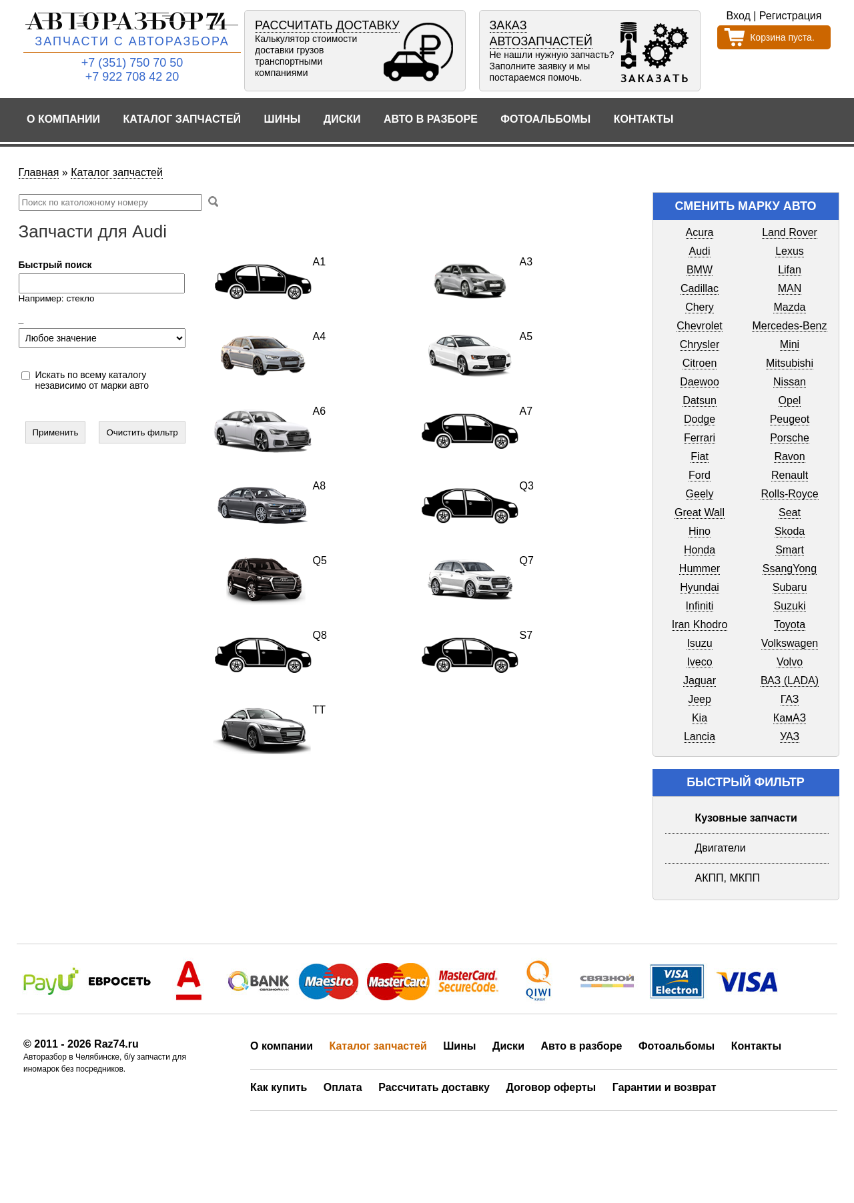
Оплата (343, 1087)
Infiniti (700, 606)
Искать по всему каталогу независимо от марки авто (92, 380)
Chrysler (700, 344)
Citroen (700, 363)
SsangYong (790, 568)
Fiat (700, 456)
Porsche (789, 437)
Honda (699, 549)
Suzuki (789, 606)
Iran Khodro (700, 624)
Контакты (644, 119)
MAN (790, 288)
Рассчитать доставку (434, 1087)
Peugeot (790, 419)
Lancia (699, 736)
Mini (789, 344)
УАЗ (789, 736)
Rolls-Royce (789, 493)
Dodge (699, 419)
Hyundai (699, 587)
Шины (282, 119)
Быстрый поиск (55, 264)
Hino (700, 531)
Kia (699, 718)
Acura (700, 232)
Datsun (700, 400)
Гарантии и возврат (664, 1087)
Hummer (699, 568)
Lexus (789, 251)
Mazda (789, 307)
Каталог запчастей (182, 119)
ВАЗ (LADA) (790, 680)
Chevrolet (699, 325)
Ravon (789, 456)
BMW (700, 269)
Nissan (789, 381)
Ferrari (699, 437)
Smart (789, 549)
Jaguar (699, 680)
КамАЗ (789, 718)
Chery (699, 307)
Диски (342, 119)
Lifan (789, 269)
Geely (700, 493)
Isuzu (699, 643)
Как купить (278, 1087)
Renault (789, 475)
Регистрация (790, 15)
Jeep (699, 699)
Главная (39, 172)
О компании (63, 119)
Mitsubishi (789, 363)
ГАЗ (790, 699)
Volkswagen (789, 643)
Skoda (790, 531)
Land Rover (789, 232)
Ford (700, 475)
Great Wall (700, 512)
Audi (699, 251)
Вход (739, 15)
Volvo (790, 662)
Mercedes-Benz (789, 325)
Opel (790, 400)
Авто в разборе (431, 119)
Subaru (790, 587)
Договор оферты (551, 1087)
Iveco (699, 662)
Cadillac (700, 288)
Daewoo (699, 381)
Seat (790, 512)
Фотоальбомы (545, 119)
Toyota (789, 624)
